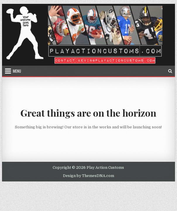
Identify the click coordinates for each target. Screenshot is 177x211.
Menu (17, 71)
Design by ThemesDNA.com (88, 176)
